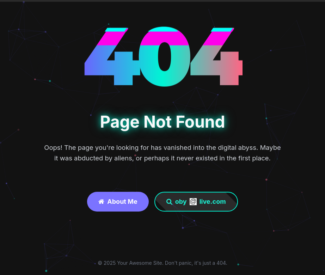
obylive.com (196, 201)
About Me (117, 201)
